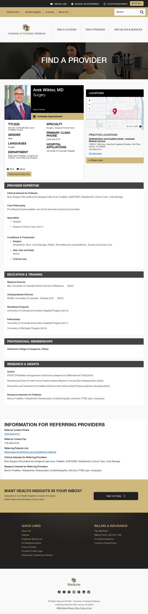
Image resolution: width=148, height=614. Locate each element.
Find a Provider (95, 29)
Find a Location (66, 29)
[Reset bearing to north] (89, 109)
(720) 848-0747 (12, 434)
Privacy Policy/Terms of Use (80, 608)
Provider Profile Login (32, 551)
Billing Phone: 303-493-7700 (107, 535)
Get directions (95, 153)
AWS (131, 126)
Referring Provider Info (19, 174)
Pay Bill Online (101, 531)
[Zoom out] (89, 105)
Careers (50, 12)
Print (10, 169)
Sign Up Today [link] (116, 496)
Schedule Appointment (47, 116)
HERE (136, 126)
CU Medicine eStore (31, 543)
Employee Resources (32, 539)
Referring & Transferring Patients (37, 555)
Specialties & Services (128, 29)
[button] (114, 112)
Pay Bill (137, 3)
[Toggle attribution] (140, 126)
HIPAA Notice (62, 608)
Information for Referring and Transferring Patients (30, 452)
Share (21, 169)
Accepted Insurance (104, 539)
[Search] (142, 12)
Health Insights (33, 12)
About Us (63, 12)
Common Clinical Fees (105, 543)
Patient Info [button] (13, 12)
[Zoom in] (89, 100)
